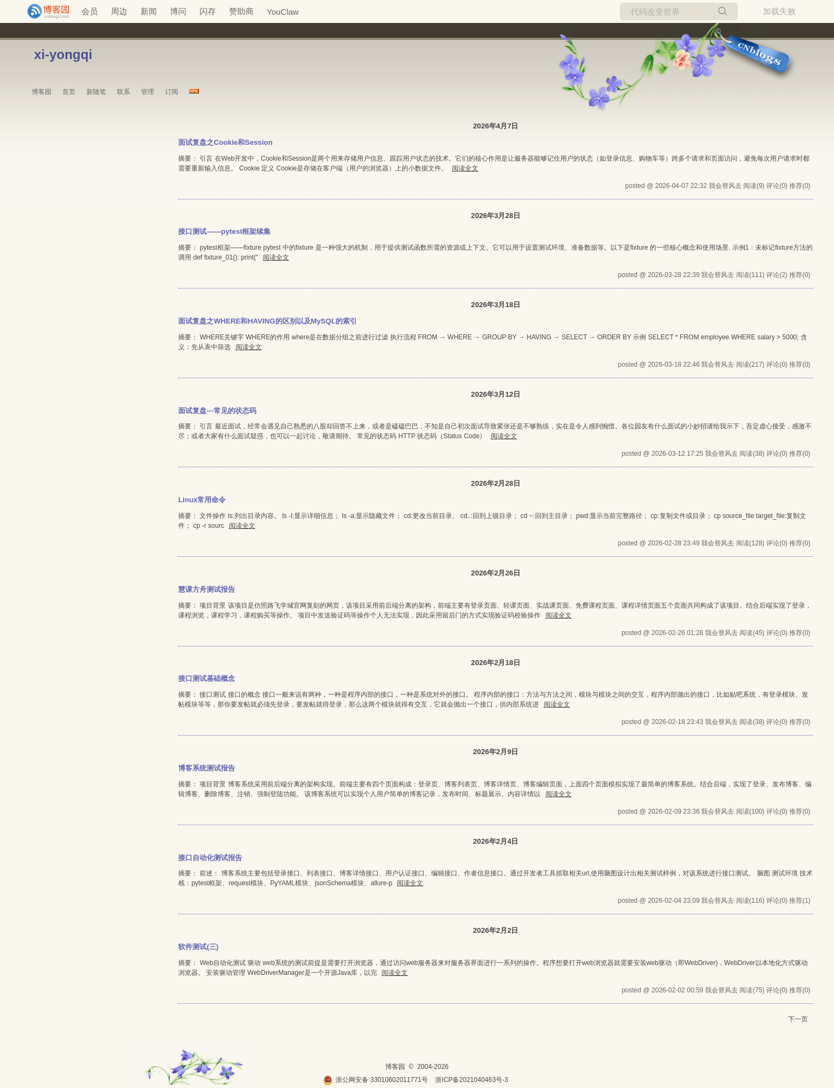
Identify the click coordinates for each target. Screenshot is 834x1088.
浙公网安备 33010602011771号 (375, 1080)
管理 (147, 92)
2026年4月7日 (495, 126)
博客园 (41, 92)
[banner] (44, 11)
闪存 (207, 11)
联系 (123, 92)
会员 (89, 11)
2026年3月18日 (495, 305)
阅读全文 (465, 168)
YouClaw (283, 11)
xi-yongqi (63, 54)
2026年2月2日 (495, 930)
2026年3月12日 (495, 394)
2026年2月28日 (495, 483)
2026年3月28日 (495, 215)
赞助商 (241, 11)
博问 (178, 11)
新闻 (148, 11)
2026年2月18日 (495, 662)
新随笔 (96, 92)
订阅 (171, 92)
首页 (68, 92)
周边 (119, 11)
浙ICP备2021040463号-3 (471, 1080)
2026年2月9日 (495, 752)
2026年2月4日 (495, 841)
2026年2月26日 (495, 573)
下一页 (798, 1019)
